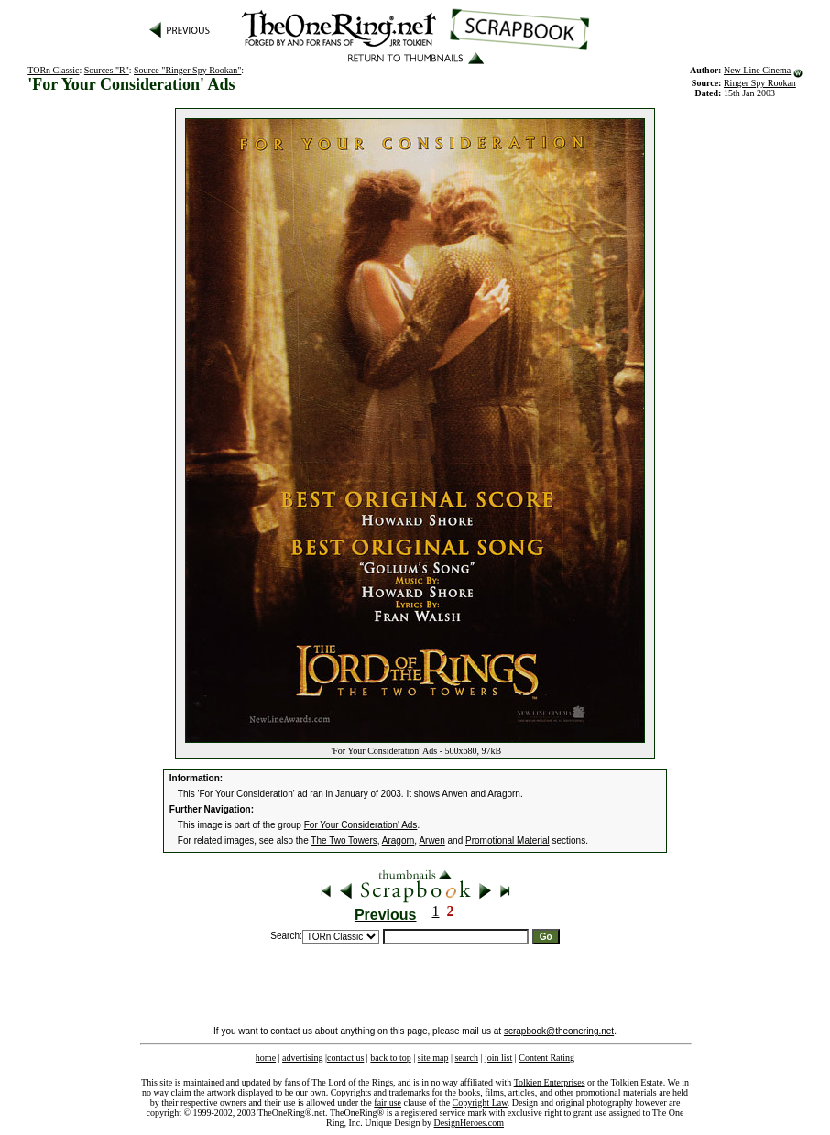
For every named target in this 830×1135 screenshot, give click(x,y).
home (266, 1058)
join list (498, 1058)
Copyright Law (480, 1102)
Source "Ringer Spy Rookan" (187, 70)
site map (433, 1058)
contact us (345, 1058)
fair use (387, 1102)
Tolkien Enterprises (549, 1082)
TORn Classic (53, 70)
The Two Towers (344, 840)
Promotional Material (507, 840)
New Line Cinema (757, 70)
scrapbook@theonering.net (559, 1031)
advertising (302, 1058)
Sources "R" (106, 70)
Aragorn (398, 840)
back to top (390, 1058)
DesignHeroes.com (469, 1123)
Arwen (431, 840)
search (466, 1058)
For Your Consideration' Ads (361, 825)
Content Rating (546, 1058)
